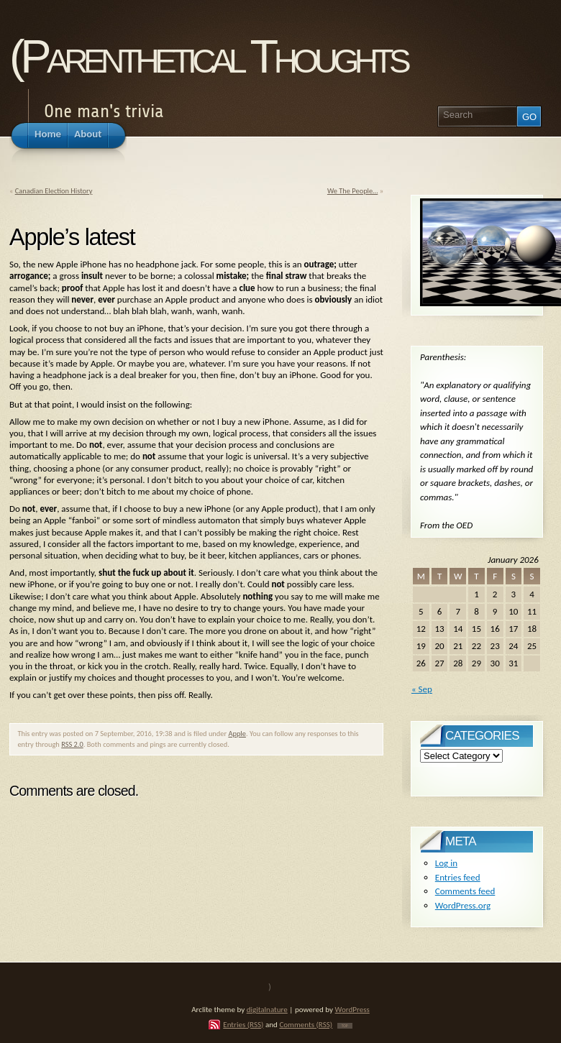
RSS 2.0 (72, 744)
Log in (446, 863)
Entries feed (457, 877)
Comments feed (465, 891)
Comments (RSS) (305, 1024)
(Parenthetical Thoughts (207, 56)
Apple (237, 733)
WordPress (352, 1009)
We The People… (352, 191)
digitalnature (267, 1009)
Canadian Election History (54, 191)
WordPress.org (463, 905)
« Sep (421, 689)
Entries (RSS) (243, 1024)
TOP (345, 1026)
